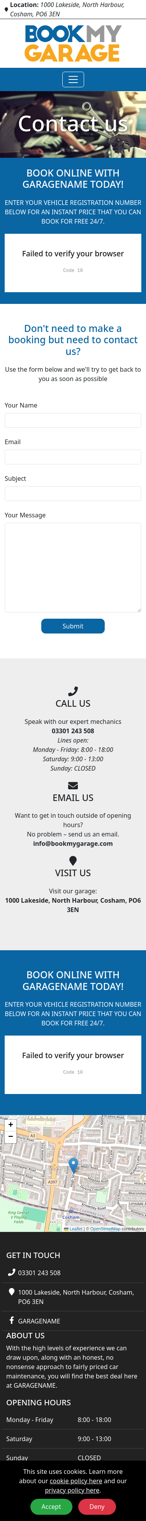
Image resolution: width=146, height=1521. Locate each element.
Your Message (25, 515)
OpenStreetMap (105, 1228)
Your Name (21, 405)
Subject (15, 478)
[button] (73, 1165)
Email (13, 442)
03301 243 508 (39, 1273)
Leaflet (73, 1228)
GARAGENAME (39, 1321)
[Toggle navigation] (73, 79)
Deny (97, 1506)
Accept (51, 1506)
